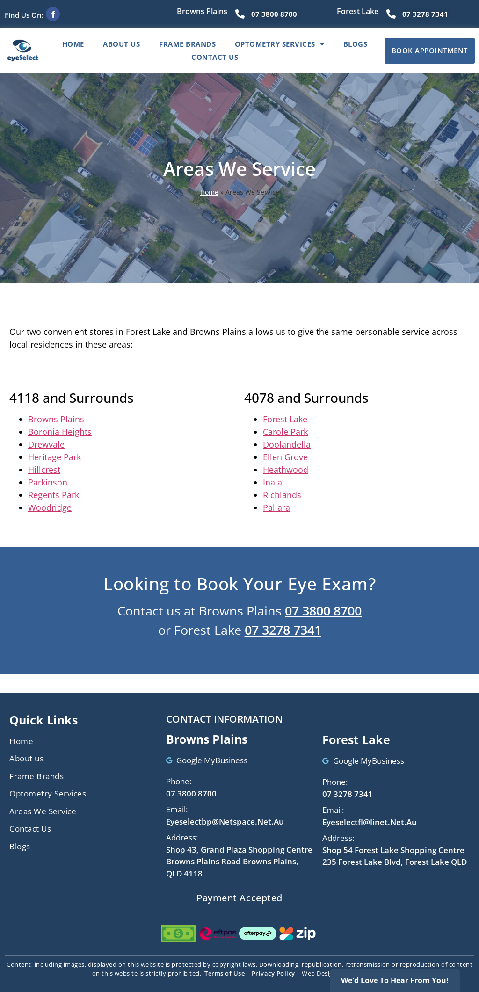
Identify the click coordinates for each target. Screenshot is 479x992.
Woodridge (50, 507)
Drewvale (46, 444)
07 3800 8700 (323, 610)
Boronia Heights (60, 431)
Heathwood (285, 469)
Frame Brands (187, 44)
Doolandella (287, 444)
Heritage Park (54, 457)
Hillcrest (44, 469)
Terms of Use (224, 973)
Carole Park (285, 431)
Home (73, 44)
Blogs (355, 44)
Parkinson (47, 482)
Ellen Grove (285, 457)
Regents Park (53, 494)
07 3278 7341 (283, 629)
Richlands (282, 494)
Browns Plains (56, 419)
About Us (121, 44)
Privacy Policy (273, 973)
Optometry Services (280, 44)
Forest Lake (285, 419)
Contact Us (214, 57)
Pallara (276, 507)
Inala (272, 482)
